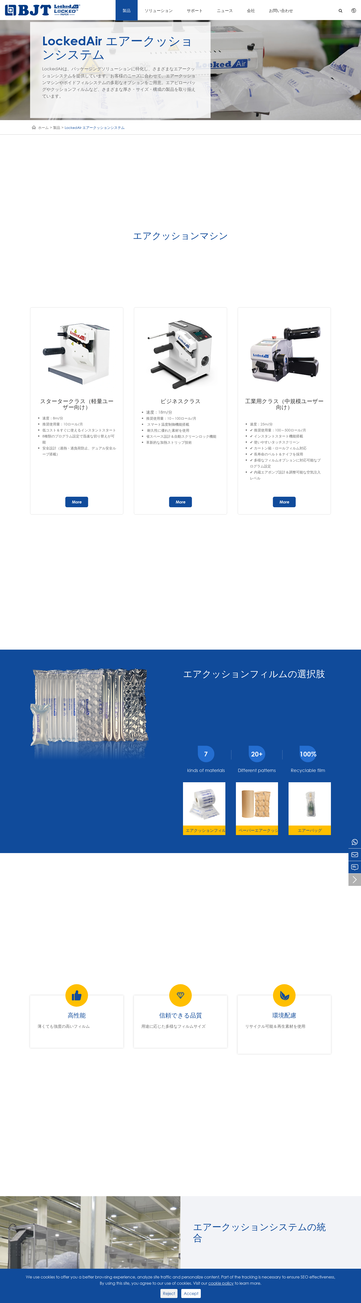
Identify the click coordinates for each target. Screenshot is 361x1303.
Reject (169, 1293)
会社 (251, 10)
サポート (195, 10)
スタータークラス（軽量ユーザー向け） (77, 404)
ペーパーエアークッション (258, 830)
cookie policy (221, 1283)
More (77, 501)
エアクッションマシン (180, 235)
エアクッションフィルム (205, 830)
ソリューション (159, 10)
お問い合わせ (281, 10)
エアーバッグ (310, 830)
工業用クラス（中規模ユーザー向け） (284, 404)
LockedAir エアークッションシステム (95, 127)
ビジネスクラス (180, 401)
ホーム (43, 127)
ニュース (225, 10)
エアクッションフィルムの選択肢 (254, 673)
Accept (191, 1293)
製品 (127, 10)
